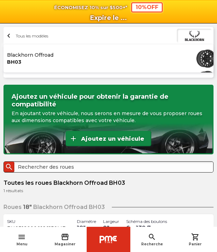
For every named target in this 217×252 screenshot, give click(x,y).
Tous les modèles (26, 35)
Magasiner (65, 239)
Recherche (152, 239)
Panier (195, 239)
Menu (21, 239)
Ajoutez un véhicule (106, 138)
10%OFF (146, 7)
